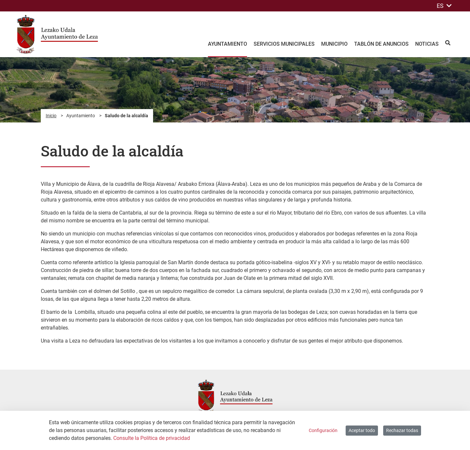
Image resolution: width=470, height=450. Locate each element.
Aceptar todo (362, 430)
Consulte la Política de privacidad (151, 438)
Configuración (323, 430)
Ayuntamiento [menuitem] (227, 44)
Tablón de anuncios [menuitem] (381, 44)
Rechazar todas (402, 430)
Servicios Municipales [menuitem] (284, 44)
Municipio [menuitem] (334, 44)
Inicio (51, 115)
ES (444, 5)
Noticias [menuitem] (427, 44)
